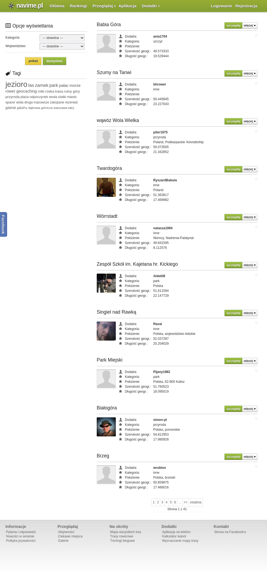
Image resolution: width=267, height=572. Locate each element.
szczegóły (233, 25)
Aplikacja (127, 6)
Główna (57, 6)
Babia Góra (109, 24)
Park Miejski (109, 360)
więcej (250, 25)
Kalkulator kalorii (174, 536)
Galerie (63, 541)
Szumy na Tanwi (114, 72)
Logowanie (221, 6)
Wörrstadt (107, 216)
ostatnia (195, 502)
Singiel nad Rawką (116, 312)
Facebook (3, 224)
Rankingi (78, 6)
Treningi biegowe (122, 541)
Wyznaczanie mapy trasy (180, 541)
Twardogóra (109, 168)
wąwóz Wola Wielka (118, 120)
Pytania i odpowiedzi (21, 532)
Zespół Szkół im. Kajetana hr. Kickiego (137, 264)
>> (185, 502)
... (179, 502)
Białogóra (107, 408)
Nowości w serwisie (20, 536)
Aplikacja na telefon (176, 532)
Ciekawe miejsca (70, 536)
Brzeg (103, 455)
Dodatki (149, 6)
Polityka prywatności (21, 541)
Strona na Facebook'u (230, 532)
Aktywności (66, 532)
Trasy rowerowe (121, 536)
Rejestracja (246, 6)
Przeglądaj (103, 6)
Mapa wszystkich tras (125, 532)
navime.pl (29, 5)
